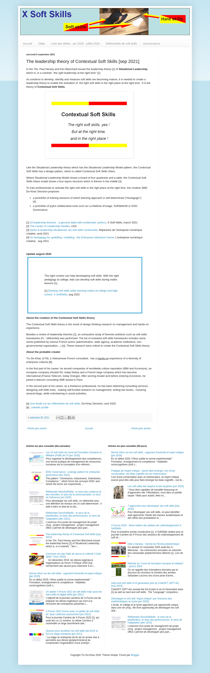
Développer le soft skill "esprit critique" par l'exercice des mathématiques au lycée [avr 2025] (141, 600)
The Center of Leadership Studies (50, 226)
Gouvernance (151, 43)
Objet (41, 43)
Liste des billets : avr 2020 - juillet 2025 (75, 43)
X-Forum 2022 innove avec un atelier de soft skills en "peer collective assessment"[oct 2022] (72, 613)
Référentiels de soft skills (121, 43)
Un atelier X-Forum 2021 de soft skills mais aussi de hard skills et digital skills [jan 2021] (74, 593)
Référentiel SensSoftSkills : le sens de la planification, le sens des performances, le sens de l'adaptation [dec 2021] (73, 516)
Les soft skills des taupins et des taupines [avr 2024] (156, 486)
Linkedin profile (39, 407)
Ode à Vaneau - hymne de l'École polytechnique (153, 544)
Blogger (135, 655)
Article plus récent (36, 428)
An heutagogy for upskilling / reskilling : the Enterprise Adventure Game (72, 237)
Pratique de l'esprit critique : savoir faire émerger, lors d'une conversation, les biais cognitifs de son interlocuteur (143, 472)
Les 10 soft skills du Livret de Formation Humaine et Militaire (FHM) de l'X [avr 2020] (74, 454)
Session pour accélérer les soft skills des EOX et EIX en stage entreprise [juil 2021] (72, 632)
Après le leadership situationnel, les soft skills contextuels (64, 229)
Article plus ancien (141, 428)
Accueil (27, 43)
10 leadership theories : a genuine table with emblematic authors (68, 222)
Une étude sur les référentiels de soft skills (55, 403)
